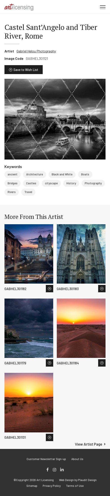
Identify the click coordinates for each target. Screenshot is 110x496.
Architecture (34, 174)
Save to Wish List (25, 70)
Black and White (62, 174)
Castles (31, 183)
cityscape (51, 183)
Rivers (12, 192)
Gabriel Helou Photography (36, 51)
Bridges (12, 183)
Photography (93, 183)
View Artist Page (88, 444)
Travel (28, 192)
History (71, 183)
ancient (12, 174)
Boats (85, 174)
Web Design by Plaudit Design (78, 480)
